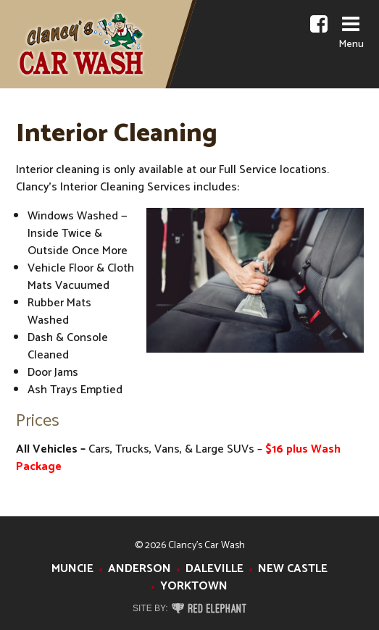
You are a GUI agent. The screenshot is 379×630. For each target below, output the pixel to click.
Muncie (72, 569)
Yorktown (194, 586)
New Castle (293, 569)
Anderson (139, 569)
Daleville (214, 569)
